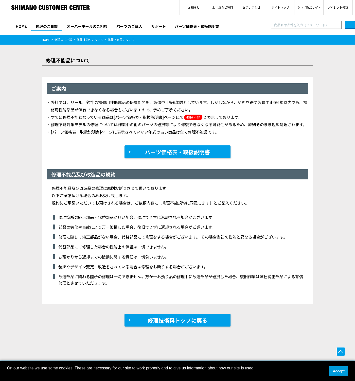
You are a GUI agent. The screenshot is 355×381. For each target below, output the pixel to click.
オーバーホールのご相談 (87, 26)
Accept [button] (339, 371)
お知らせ (194, 7)
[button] (8, 374)
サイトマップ (280, 7)
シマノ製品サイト (309, 7)
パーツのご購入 (129, 26)
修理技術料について (90, 39)
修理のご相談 (47, 26)
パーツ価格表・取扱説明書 (197, 26)
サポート (158, 26)
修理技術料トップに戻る (177, 320)
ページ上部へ (341, 351)
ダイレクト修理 (338, 7)
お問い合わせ (251, 7)
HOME (21, 26)
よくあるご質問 (222, 7)
